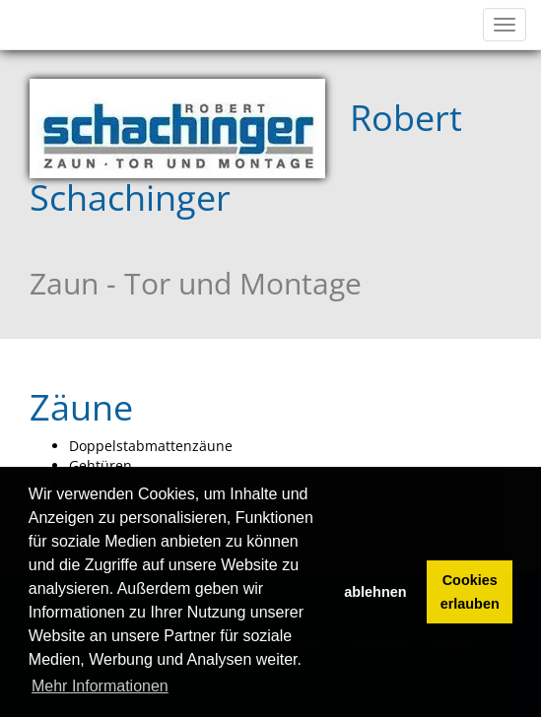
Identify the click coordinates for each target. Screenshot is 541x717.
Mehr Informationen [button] (100, 686)
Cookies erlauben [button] (470, 592)
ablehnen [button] (375, 592)
